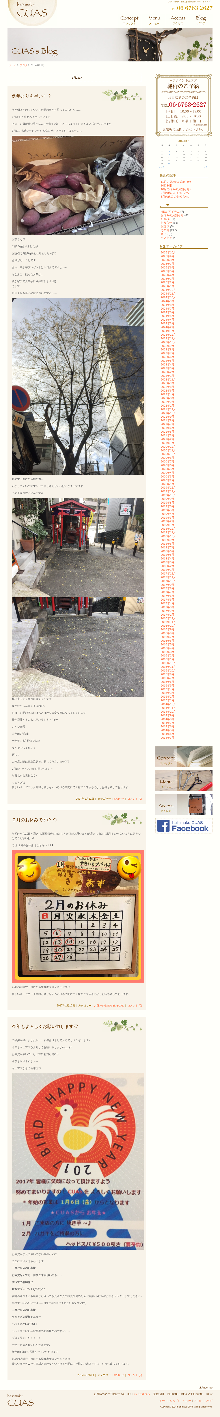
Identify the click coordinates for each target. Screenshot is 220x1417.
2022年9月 (167, 383)
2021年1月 (167, 443)
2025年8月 (167, 260)
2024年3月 (167, 323)
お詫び (165, 226)
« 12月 (161, 167)
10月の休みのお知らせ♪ (176, 189)
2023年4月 (167, 364)
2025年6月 (167, 267)
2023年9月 (167, 346)
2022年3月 (167, 398)
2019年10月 (168, 495)
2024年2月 (167, 327)
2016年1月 (167, 659)
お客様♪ (166, 219)
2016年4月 (167, 648)
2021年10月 (168, 413)
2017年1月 (167, 614)
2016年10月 (168, 625)
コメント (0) (134, 798)
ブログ (24, 65)
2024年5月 (167, 316)
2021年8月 (167, 420)
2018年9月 (167, 540)
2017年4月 (167, 603)
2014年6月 (167, 726)
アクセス (198, 1400)
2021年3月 (167, 435)
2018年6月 (167, 551)
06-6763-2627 (142, 1394)
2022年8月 (167, 386)
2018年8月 (167, 543)
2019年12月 (168, 487)
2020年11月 (168, 450)
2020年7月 (167, 461)
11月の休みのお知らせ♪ (176, 181)
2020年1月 (167, 484)
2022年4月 (167, 394)
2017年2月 (167, 610)
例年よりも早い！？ (32, 95)
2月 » (207, 167)
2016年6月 (167, 640)
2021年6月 (167, 428)
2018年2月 (167, 566)
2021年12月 (168, 409)
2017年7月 (167, 592)
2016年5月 (167, 644)
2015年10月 (168, 670)
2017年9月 (167, 584)
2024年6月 (167, 312)
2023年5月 (167, 360)
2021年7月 (167, 424)
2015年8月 (167, 674)
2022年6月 (167, 390)
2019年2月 (167, 521)
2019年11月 (168, 491)
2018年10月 (168, 536)
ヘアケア (166, 237)
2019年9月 (167, 498)
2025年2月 (167, 282)
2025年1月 (167, 286)
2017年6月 (167, 595)
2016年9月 (167, 629)
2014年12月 (168, 704)
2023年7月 (167, 353)
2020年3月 (167, 476)
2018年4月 (167, 558)
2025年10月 (168, 252)
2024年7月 (167, 308)
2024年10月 (168, 297)
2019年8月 (167, 502)
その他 (120, 1005)
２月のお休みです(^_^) (34, 819)
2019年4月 (167, 513)
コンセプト (174, 1400)
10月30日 (167, 185)
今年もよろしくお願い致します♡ (45, 1026)
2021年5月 (167, 431)
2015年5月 (167, 685)
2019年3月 (167, 517)
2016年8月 (167, 633)
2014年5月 (167, 730)
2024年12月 (168, 289)
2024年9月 (167, 301)
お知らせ (119, 798)
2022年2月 (167, 401)
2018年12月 (168, 528)
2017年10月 (168, 581)
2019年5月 (167, 510)
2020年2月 (167, 480)
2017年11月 (168, 577)
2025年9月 (167, 256)
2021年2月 (167, 439)
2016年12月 (168, 618)
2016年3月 (167, 652)
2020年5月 (167, 469)
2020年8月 (167, 457)
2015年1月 (167, 700)
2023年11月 (168, 338)
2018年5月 (167, 554)
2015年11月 (168, 666)
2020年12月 (168, 446)
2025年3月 (167, 278)
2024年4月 (167, 319)
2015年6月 (167, 681)
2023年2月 (167, 372)
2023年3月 (167, 368)
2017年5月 (167, 599)
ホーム (13, 65)
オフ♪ (164, 234)
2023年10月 (168, 342)
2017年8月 (167, 588)
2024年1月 (167, 331)
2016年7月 (167, 637)
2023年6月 (167, 357)
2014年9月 (167, 715)
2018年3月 (167, 562)
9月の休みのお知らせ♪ (175, 192)
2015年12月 (168, 663)
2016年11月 (168, 622)
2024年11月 (168, 293)
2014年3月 (167, 737)
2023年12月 (168, 334)
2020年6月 (167, 465)
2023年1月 (167, 375)
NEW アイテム (170, 211)
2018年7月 (167, 547)
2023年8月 (167, 349)
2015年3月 (167, 692)
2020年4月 (167, 472)
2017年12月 (168, 573)
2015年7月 (167, 678)
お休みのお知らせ (104, 1005)
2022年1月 (167, 405)
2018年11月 (168, 532)
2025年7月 (167, 263)
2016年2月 (167, 655)
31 (169, 164)
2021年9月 (167, 416)
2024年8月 (167, 304)
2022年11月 (168, 379)
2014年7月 (167, 723)
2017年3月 (167, 607)
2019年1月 (167, 525)
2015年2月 (167, 696)
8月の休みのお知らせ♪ (175, 196)
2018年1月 (167, 569)
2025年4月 (167, 275)
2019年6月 (167, 506)
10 (169, 155)
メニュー (187, 1400)
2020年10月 (168, 454)
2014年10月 (168, 711)
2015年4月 (167, 689)
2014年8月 (167, 719)
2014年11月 (168, 707)
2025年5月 (167, 271)
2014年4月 (167, 734)
